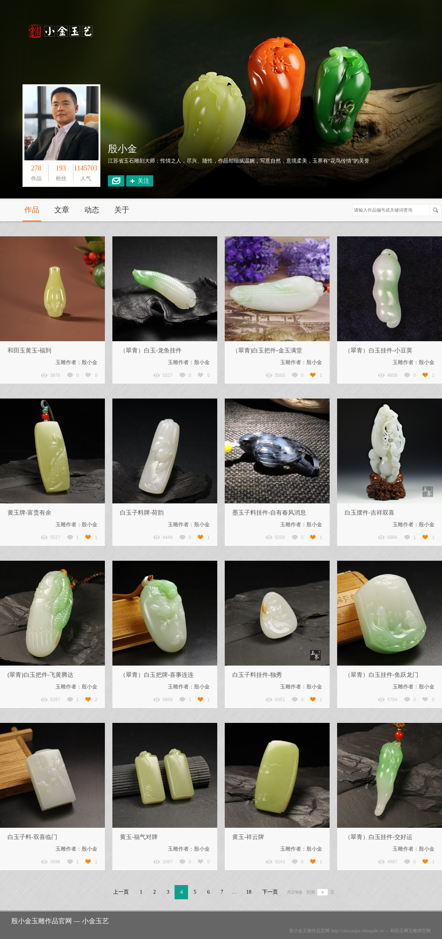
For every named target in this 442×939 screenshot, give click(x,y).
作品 (31, 210)
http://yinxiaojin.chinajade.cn (357, 930)
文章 (61, 210)
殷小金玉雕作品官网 (309, 930)
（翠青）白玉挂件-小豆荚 (378, 350)
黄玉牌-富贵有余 (29, 512)
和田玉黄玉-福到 (29, 350)
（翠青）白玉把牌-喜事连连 (157, 675)
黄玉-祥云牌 (248, 837)
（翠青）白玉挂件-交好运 (378, 837)
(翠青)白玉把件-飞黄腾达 (40, 675)
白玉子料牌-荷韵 (142, 512)
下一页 (270, 892)
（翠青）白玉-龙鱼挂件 (151, 350)
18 (248, 892)
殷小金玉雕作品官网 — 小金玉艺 (60, 921)
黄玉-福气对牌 (139, 837)
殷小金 (122, 148)
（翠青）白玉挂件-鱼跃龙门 (381, 675)
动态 (91, 210)
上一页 (121, 892)
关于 (121, 210)
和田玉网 (399, 930)
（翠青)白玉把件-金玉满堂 (267, 350)
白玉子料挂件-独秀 (257, 675)
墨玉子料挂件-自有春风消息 (269, 512)
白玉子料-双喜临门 (32, 837)
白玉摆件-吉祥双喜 (369, 512)
